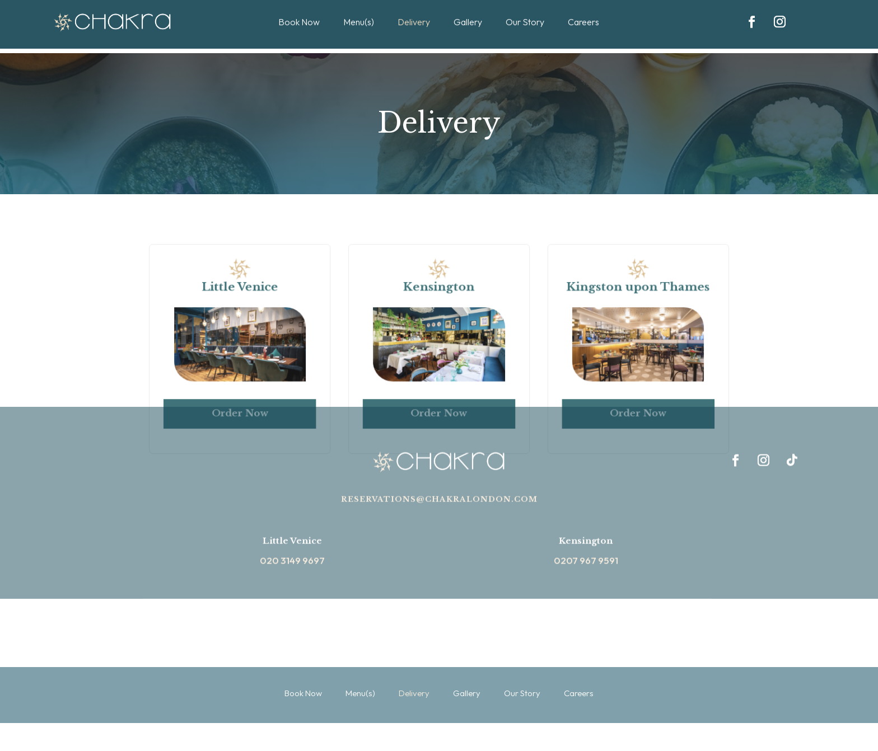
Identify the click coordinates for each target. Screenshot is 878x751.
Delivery (414, 10)
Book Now (299, 10)
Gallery (468, 10)
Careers (583, 10)
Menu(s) (358, 10)
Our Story (525, 10)
